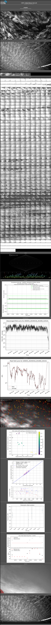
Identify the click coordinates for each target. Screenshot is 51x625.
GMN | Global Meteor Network (29, 3)
